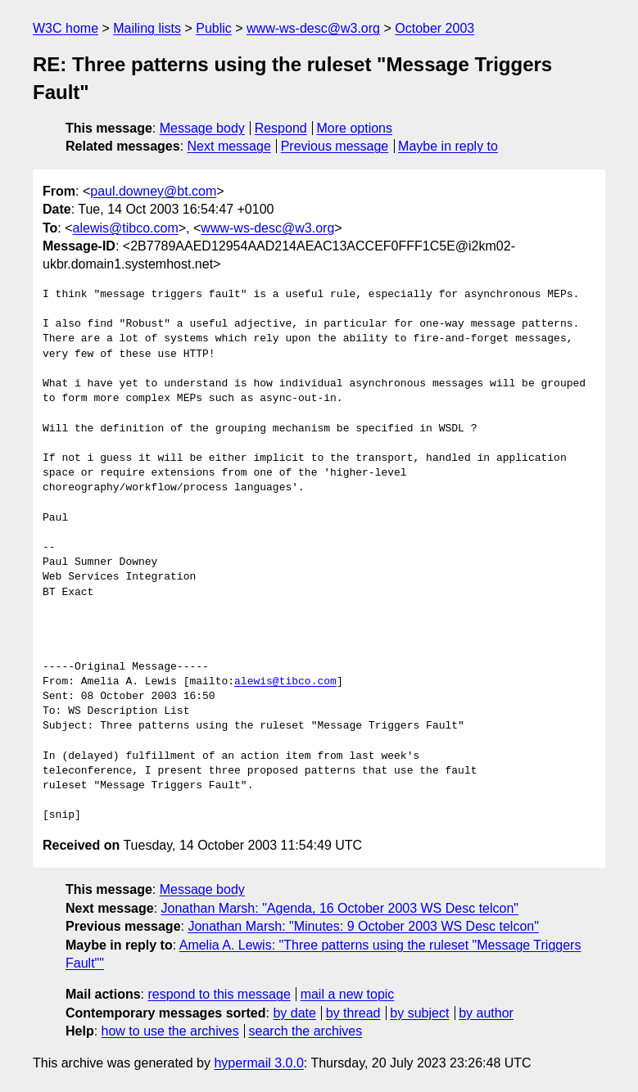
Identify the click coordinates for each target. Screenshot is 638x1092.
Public (214, 28)
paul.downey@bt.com (153, 191)
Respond (281, 128)
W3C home (65, 28)
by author (486, 1013)
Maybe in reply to (448, 146)
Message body (202, 128)
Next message (229, 146)
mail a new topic (348, 994)
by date (294, 1013)
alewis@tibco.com (126, 228)
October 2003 (434, 28)
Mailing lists (147, 28)
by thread (353, 1013)
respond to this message (218, 994)
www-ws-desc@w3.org (313, 28)
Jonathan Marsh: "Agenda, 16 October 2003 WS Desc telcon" (340, 908)
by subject (419, 1013)
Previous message (335, 146)
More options (355, 128)
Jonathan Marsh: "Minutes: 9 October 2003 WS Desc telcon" (363, 926)
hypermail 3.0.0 (258, 1063)
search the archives (306, 1031)
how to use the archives (170, 1031)
